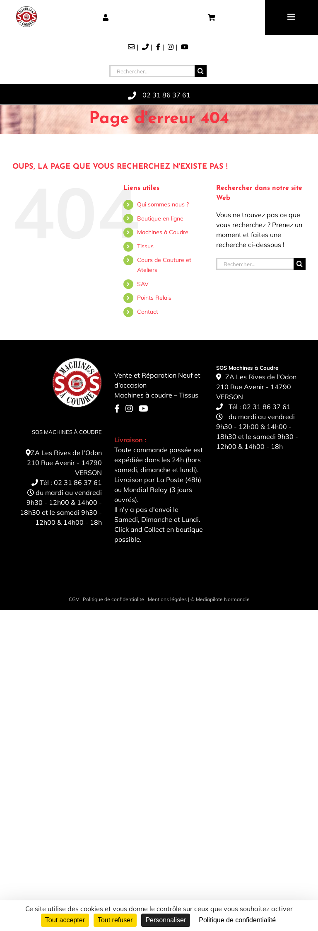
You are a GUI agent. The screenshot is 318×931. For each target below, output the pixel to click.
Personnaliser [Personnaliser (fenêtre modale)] (165, 920)
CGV (74, 599)
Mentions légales (167, 599)
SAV (143, 284)
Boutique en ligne (160, 218)
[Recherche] (201, 71)
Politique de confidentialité (113, 599)
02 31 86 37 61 (78, 482)
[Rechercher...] (152, 71)
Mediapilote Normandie (223, 599)
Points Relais (154, 297)
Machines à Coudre (162, 232)
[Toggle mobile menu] (291, 16)
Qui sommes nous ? (163, 204)
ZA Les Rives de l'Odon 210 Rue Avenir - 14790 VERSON (64, 463)
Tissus (145, 246)
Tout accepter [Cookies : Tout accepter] (65, 920)
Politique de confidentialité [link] (237, 920)
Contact (147, 311)
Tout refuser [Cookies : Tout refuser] (115, 920)
